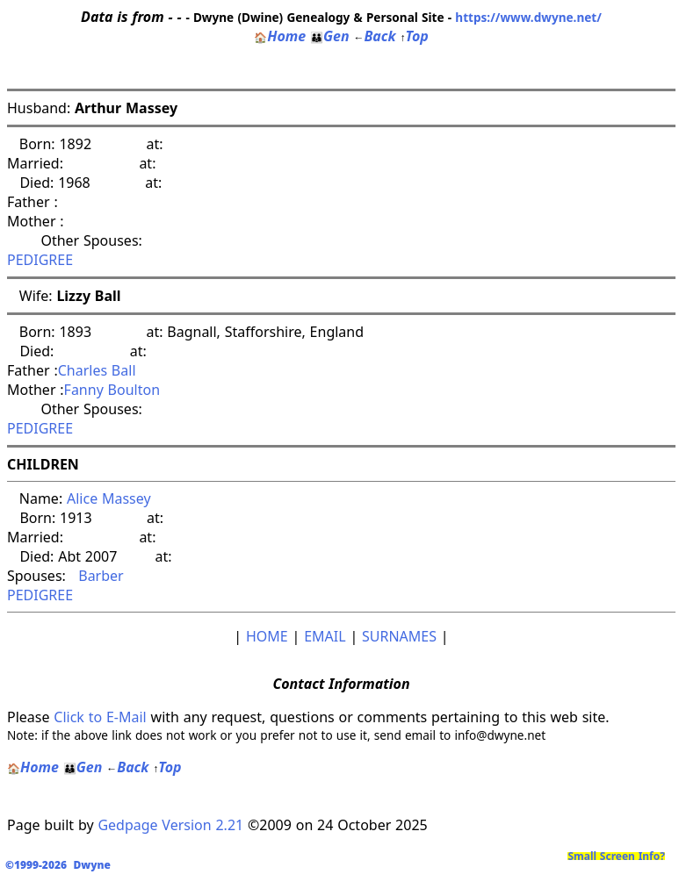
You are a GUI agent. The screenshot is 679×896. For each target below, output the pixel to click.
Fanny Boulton (112, 389)
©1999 (61, 864)
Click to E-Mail (100, 717)
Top (414, 36)
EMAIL (324, 636)
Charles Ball (97, 370)
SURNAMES (399, 636)
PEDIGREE (40, 259)
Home (280, 36)
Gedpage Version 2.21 (170, 825)
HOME (267, 636)
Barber (97, 575)
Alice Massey (109, 498)
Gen (330, 36)
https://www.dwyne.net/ (528, 17)
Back (374, 36)
